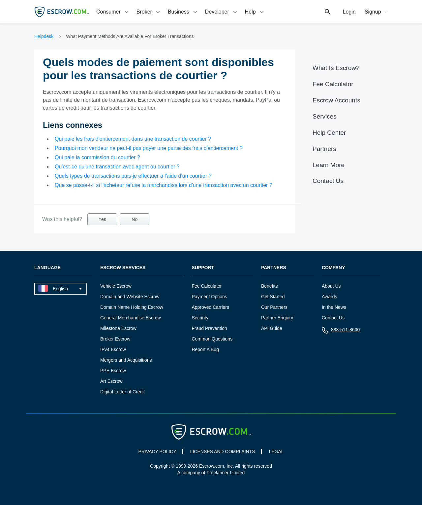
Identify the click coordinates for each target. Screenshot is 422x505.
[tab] (113, 11)
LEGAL (276, 451)
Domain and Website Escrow (129, 296)
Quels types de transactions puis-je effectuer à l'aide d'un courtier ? (133, 176)
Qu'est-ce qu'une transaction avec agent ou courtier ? (117, 166)
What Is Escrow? (336, 67)
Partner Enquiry (277, 317)
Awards (329, 296)
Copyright (160, 466)
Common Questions (212, 339)
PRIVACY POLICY (157, 451)
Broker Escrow (115, 339)
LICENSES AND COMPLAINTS (222, 451)
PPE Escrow (113, 370)
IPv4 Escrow (113, 349)
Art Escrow (111, 381)
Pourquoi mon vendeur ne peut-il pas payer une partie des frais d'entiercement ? (149, 148)
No (134, 219)
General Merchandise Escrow (130, 317)
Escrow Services (122, 267)
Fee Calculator (333, 84)
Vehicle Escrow (116, 286)
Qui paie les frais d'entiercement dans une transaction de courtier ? (133, 139)
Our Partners (274, 307)
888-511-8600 (341, 331)
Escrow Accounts (336, 100)
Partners (324, 148)
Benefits (269, 286)
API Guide (271, 328)
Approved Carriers (210, 307)
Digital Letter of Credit (122, 391)
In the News (334, 307)
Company (333, 267)
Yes (102, 219)
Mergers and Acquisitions (126, 360)
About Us (331, 286)
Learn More (329, 165)
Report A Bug (205, 349)
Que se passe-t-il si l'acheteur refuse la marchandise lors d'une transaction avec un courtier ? (163, 185)
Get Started (273, 296)
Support (203, 267)
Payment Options (209, 296)
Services (325, 116)
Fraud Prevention (209, 328)
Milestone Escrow (118, 328)
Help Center (329, 132)
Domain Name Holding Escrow (131, 307)
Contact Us (328, 180)
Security (200, 317)
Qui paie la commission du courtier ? (97, 157)
